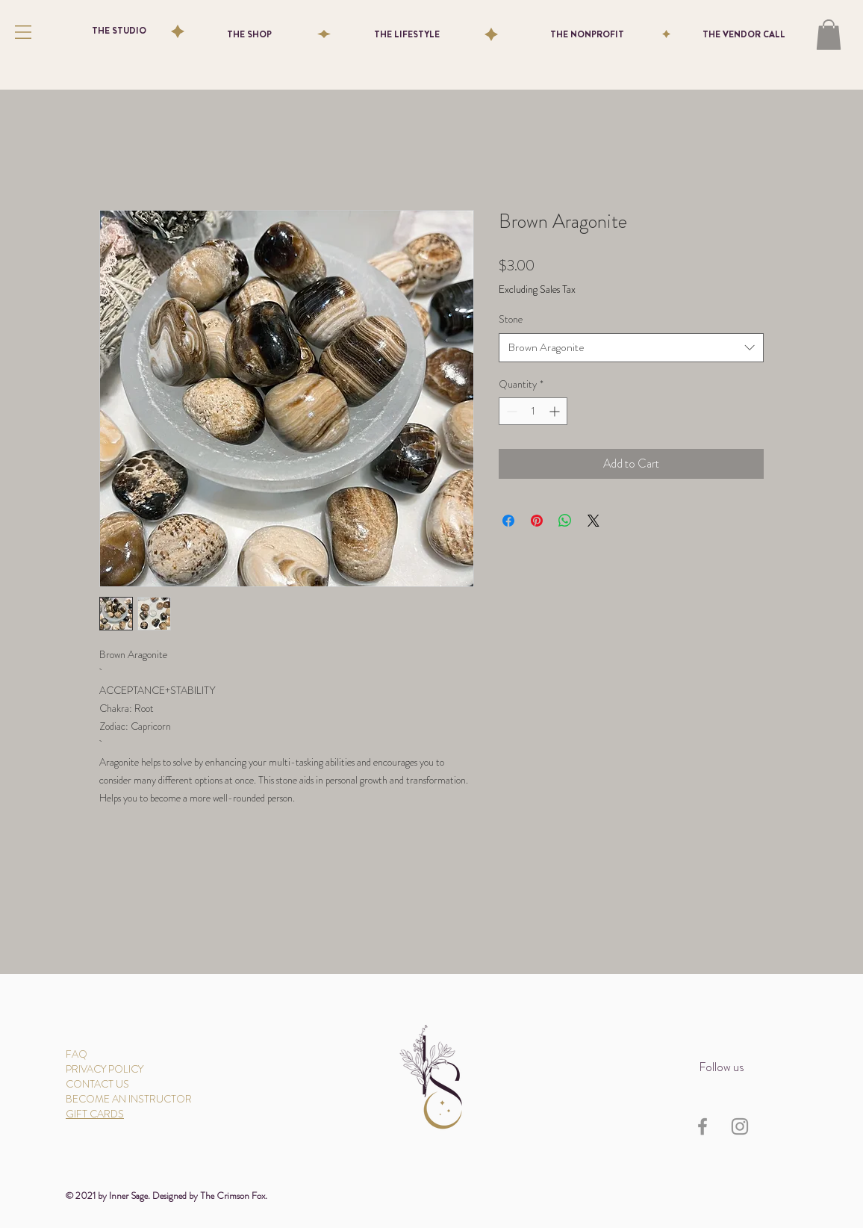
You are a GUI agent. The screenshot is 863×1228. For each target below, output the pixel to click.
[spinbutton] (533, 411)
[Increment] (555, 411)
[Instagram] (740, 1126)
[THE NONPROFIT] (587, 34)
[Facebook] (702, 1126)
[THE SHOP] (249, 34)
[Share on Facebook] (508, 521)
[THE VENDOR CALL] (744, 34)
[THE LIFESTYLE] (407, 34)
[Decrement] (510, 411)
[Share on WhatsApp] (565, 521)
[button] (23, 32)
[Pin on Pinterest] (537, 521)
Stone (511, 318)
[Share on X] (593, 521)
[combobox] (631, 347)
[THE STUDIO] (119, 31)
